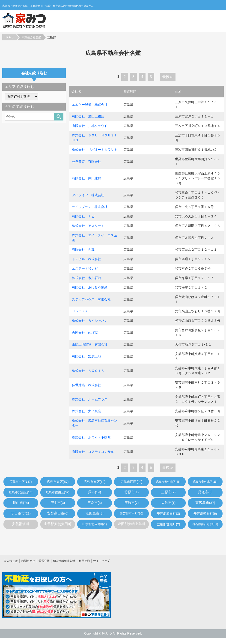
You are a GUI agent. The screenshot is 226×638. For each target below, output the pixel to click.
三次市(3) (94, 503)
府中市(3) (58, 503)
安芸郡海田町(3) (168, 513)
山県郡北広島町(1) (94, 524)
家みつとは (11, 561)
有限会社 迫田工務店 (88, 116)
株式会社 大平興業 (86, 411)
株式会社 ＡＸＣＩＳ (88, 371)
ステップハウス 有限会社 (91, 299)
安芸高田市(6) (57, 513)
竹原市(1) (131, 492)
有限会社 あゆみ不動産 (89, 287)
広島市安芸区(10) (20, 492)
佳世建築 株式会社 (86, 385)
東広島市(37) (205, 503)
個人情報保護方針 (64, 561)
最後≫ (167, 77)
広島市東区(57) (58, 482)
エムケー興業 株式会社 (89, 104)
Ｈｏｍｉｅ (80, 311)
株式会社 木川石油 (86, 278)
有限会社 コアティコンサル (93, 452)
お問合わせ (28, 561)
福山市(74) (21, 503)
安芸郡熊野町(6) (205, 513)
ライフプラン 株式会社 (89, 207)
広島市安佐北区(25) (205, 481)
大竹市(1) (168, 503)
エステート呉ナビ (85, 268)
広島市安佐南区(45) (168, 481)
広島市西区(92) (131, 482)
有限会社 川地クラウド (89, 126)
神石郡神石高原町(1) (205, 524)
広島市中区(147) (21, 481)
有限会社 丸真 (83, 249)
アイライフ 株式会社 (88, 195)
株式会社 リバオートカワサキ (94, 149)
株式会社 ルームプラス (89, 399)
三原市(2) (168, 492)
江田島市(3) (95, 513)
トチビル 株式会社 (86, 259)
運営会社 (44, 561)
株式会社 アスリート (88, 226)
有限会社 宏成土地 (86, 356)
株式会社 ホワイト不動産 (91, 437)
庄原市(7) (131, 503)
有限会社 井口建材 (86, 178)
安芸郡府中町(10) (131, 513)
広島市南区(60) (95, 482)
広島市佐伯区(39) (57, 492)
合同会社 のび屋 (85, 332)
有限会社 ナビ (83, 216)
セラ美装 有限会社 (86, 161)
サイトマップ (101, 561)
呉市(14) (94, 492)
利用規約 (84, 561)
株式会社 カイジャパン (89, 320)
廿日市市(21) (21, 513)
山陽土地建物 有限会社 (89, 344)
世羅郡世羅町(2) (168, 524)
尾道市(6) (205, 492)
